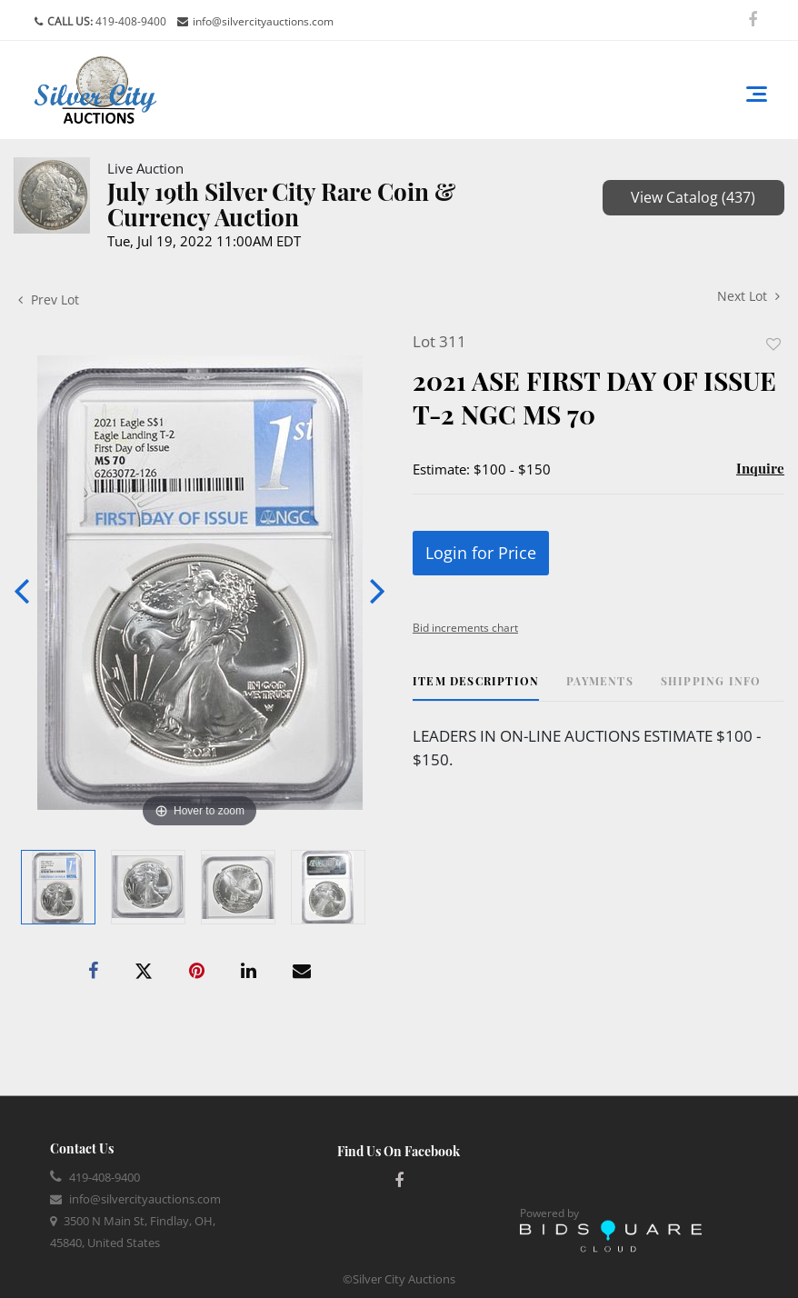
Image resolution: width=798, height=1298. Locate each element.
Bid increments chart (465, 627)
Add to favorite (773, 344)
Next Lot (748, 296)
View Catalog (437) (693, 197)
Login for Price (480, 553)
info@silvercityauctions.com (263, 21)
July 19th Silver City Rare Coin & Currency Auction (281, 204)
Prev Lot (48, 299)
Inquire (760, 468)
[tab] (476, 687)
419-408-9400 (129, 21)
